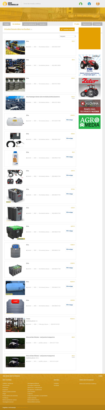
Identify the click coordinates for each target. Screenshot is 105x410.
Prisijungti (97, 24)
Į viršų (100, 376)
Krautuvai (5, 389)
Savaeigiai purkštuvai (33, 383)
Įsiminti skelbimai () (30, 24)
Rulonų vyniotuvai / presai (10, 400)
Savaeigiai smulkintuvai (33, 385)
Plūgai (4, 393)
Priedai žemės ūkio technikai (10, 395)
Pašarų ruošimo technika (9, 391)
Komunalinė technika (89, 3)
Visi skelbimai (16, 24)
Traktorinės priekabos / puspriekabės (37, 395)
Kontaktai (43, 24)
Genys (28, 319)
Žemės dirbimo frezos (33, 400)
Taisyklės (56, 383)
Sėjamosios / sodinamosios (34, 387)
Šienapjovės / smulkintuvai (34, 389)
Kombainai (5, 387)
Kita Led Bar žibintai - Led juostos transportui (40, 337)
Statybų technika (98, 3)
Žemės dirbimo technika (33, 402)
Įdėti (77, 24)
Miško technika (80, 3)
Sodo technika (31, 391)
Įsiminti (28, 47)
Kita (27, 41)
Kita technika (6, 385)
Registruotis (86, 24)
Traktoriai (30, 393)
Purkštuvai (5, 398)
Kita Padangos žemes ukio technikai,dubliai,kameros (43, 97)
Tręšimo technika (31, 398)
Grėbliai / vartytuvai (8, 383)
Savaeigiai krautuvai (8, 402)
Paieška (6, 24)
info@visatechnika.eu (22, 407)
